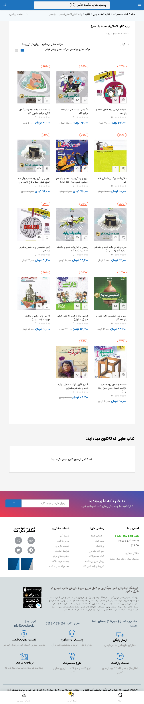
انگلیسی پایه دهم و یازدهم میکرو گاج (74, 110)
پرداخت (100, 541)
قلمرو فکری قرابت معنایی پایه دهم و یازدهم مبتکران (73, 381)
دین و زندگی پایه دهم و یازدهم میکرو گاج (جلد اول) (112, 247)
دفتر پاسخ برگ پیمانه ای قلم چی (111, 177)
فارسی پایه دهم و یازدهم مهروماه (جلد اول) (36, 314)
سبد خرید (99, 536)
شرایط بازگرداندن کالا (93, 561)
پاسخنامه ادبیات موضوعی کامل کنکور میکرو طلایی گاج (33, 110)
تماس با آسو (63, 536)
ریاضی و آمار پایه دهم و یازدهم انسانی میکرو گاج (75, 247)
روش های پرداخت (94, 556)
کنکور (87, 14)
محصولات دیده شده (59, 561)
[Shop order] (49, 49)
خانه (133, 14)
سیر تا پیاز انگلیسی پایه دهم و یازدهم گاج (110, 314)
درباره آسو (64, 531)
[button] (72, 698)
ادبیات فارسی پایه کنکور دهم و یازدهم (110, 110)
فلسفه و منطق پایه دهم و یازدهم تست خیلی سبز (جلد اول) (111, 383)
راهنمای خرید (97, 531)
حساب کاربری (62, 541)
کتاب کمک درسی (101, 14)
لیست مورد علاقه (60, 556)
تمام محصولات (120, 14)
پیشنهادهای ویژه (61, 551)
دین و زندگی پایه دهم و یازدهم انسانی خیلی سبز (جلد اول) (73, 178)
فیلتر (125, 45)
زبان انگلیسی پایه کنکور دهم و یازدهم (34, 247)
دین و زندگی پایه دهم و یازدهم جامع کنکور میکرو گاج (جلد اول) (35, 178)
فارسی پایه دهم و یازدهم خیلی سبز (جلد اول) (75, 314)
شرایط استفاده (62, 546)
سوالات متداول (96, 546)
